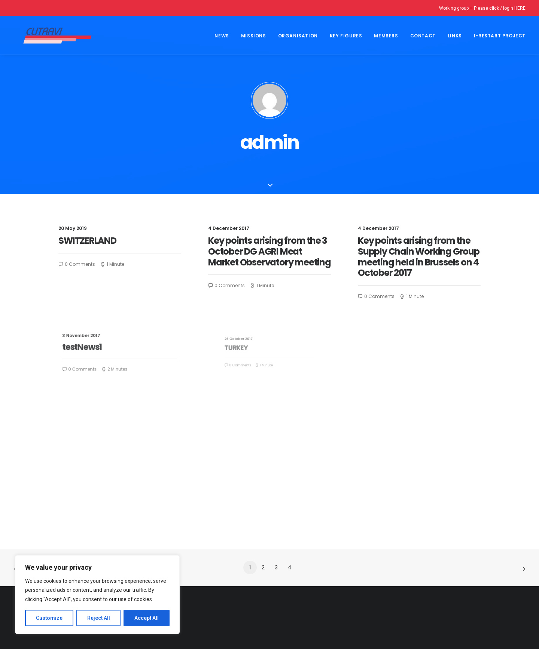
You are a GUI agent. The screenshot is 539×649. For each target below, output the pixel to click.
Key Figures (346, 36)
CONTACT (423, 36)
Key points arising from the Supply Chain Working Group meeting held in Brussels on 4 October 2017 (418, 256)
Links (455, 36)
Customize (49, 618)
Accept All (146, 618)
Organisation (298, 36)
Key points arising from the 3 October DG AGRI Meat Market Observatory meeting (269, 251)
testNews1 (94, 348)
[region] (97, 594)
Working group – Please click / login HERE (482, 8)
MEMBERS (386, 36)
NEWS (221, 36)
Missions (253, 36)
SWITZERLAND (87, 240)
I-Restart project (500, 36)
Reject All (98, 618)
